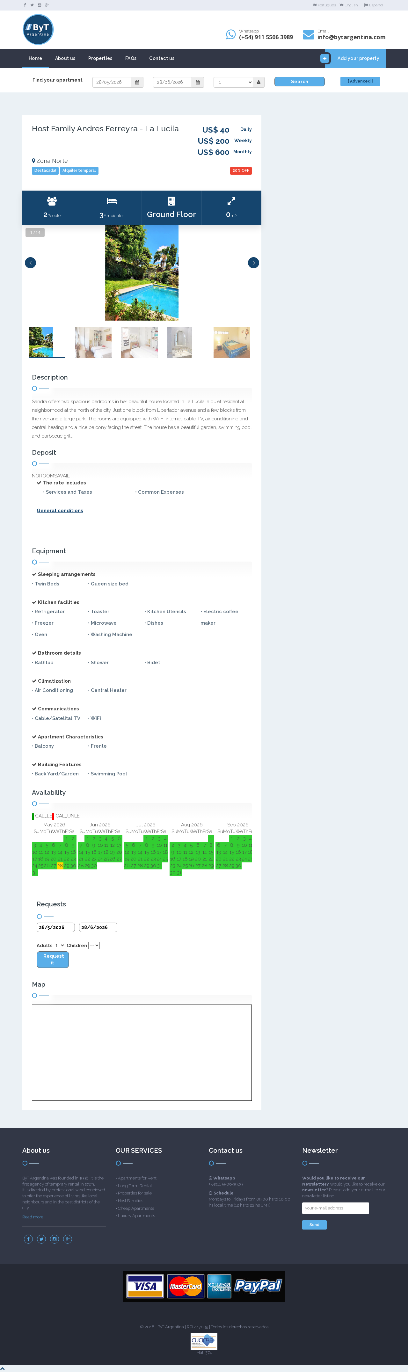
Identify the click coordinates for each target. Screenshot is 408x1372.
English (348, 5)
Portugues (324, 5)
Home (35, 58)
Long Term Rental (135, 1185)
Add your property (352, 58)
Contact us (161, 58)
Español (373, 5)
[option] (141, 273)
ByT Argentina (170, 1327)
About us (65, 58)
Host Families (130, 1200)
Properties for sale (135, 1193)
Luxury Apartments (136, 1215)
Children (77, 945)
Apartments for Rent (137, 1178)
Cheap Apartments (136, 1208)
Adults (45, 945)
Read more (32, 1217)
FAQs (131, 58)
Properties (100, 58)
